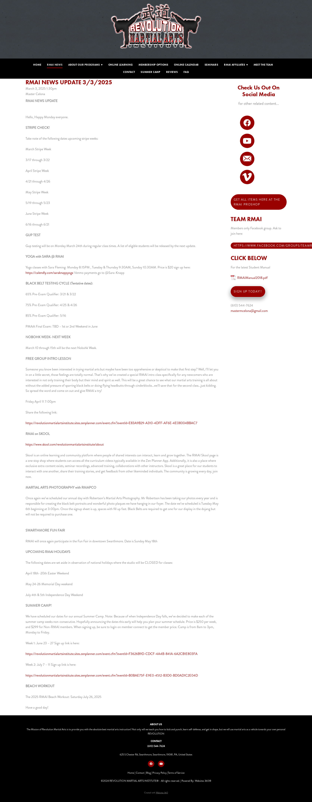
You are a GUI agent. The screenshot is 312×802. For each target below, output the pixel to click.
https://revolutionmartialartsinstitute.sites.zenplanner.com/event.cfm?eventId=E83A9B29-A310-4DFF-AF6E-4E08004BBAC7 (111, 423)
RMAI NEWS (54, 64)
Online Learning (120, 64)
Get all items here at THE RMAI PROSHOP (257, 202)
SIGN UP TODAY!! (248, 291)
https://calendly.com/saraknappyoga (49, 272)
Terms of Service (176, 773)
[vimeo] (247, 177)
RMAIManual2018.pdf (252, 277)
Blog (148, 773)
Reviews (172, 72)
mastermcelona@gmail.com (249, 310)
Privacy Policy (159, 773)
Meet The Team (263, 64)
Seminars (211, 64)
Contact (129, 72)
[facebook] (247, 123)
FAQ (186, 72)
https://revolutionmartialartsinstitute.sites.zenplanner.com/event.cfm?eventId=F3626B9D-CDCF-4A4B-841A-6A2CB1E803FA (111, 653)
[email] (247, 159)
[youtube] (247, 141)
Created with (156, 792)
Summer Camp (150, 72)
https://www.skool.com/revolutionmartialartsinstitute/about (65, 444)
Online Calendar (186, 64)
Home (37, 64)
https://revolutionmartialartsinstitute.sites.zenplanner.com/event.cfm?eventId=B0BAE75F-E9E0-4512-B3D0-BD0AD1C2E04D (112, 675)
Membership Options (153, 64)
